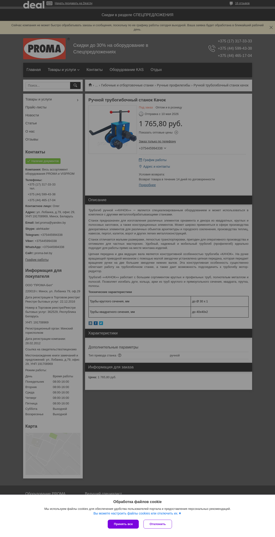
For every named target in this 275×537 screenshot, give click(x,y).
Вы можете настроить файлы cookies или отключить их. (135, 513)
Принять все (123, 524)
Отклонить (158, 524)
